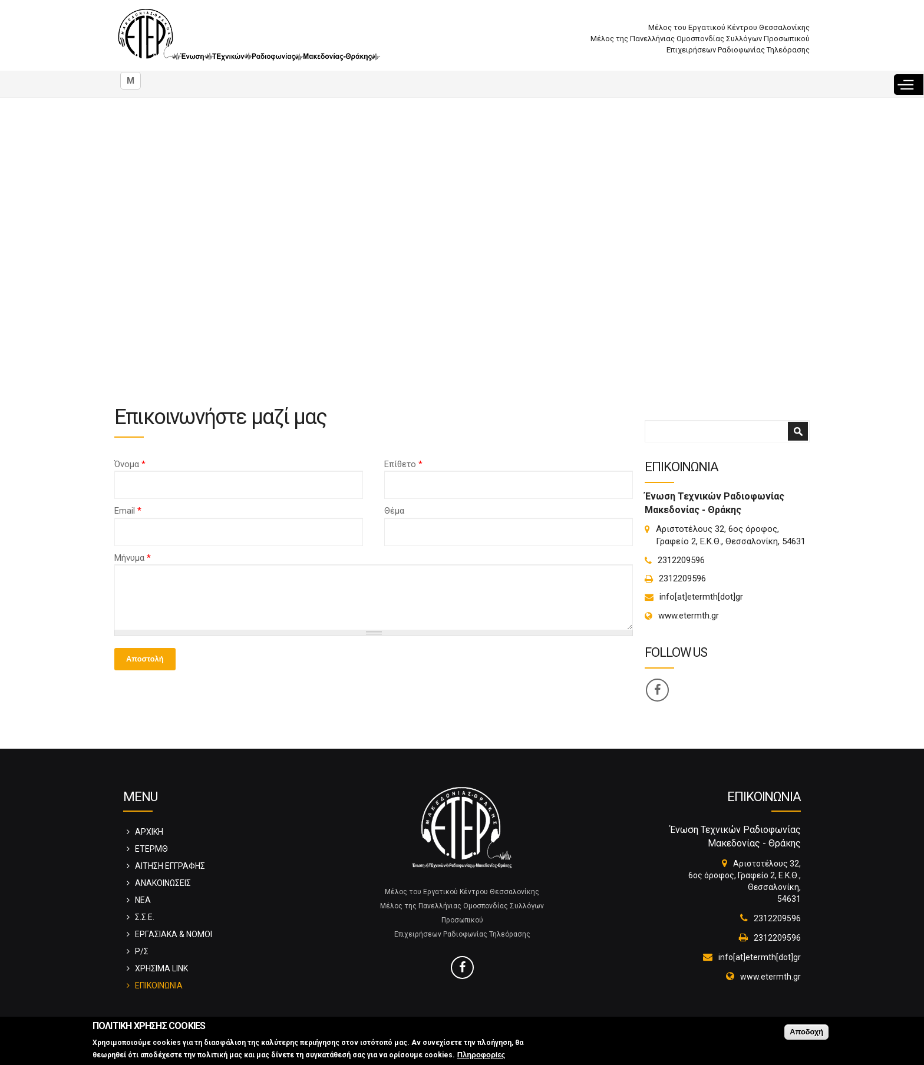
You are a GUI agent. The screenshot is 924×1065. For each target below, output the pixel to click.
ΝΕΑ (143, 900)
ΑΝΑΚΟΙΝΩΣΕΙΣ (163, 883)
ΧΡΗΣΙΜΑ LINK (161, 968)
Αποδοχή (806, 1031)
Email (127, 510)
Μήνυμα (132, 558)
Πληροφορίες (481, 1054)
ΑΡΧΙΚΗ (149, 831)
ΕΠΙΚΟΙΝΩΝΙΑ (159, 985)
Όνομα (130, 464)
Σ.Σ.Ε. (144, 917)
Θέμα (394, 510)
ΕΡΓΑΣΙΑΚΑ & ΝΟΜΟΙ (173, 934)
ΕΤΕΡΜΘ (151, 849)
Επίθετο (403, 464)
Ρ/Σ (141, 951)
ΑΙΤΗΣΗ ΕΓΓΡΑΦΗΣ (170, 866)
